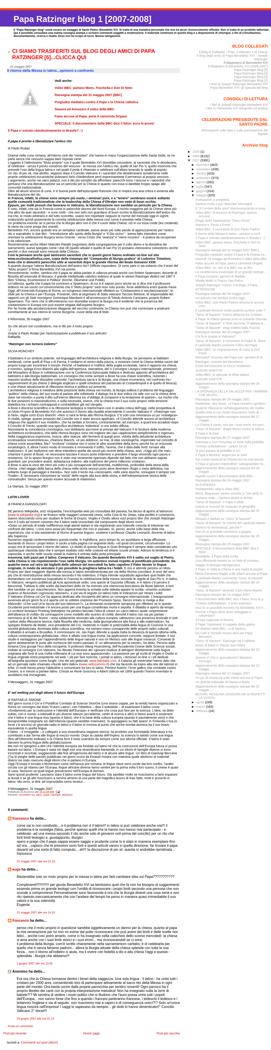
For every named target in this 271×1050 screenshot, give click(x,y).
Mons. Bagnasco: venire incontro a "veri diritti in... (230, 493)
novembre (203, 169)
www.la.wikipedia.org (24, 515)
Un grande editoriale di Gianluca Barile (223, 682)
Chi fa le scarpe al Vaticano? (216, 336)
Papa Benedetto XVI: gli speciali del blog (239, 87)
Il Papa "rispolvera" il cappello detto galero (225, 624)
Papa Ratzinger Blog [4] (251, 73)
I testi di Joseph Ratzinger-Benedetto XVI (238, 84)
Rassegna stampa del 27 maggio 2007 (223, 437)
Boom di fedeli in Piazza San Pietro (220, 645)
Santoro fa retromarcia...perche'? (219, 527)
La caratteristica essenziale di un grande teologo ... (231, 272)
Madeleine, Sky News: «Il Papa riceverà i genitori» (231, 403)
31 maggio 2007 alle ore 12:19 (36, 861)
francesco (20, 818)
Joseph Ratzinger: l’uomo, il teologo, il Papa (226, 285)
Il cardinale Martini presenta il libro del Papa (226, 345)
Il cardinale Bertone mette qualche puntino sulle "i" (231, 310)
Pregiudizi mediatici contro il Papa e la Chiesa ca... (231, 254)
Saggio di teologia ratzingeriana (218, 565)
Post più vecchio (168, 1033)
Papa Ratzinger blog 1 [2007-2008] (82, 19)
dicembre (203, 165)
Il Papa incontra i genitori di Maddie (220, 276)
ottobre (201, 173)
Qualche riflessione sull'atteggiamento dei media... (231, 408)
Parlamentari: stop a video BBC (218, 489)
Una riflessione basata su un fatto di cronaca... (228, 560)
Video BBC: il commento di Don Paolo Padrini (228, 229)
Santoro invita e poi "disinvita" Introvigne (224, 204)
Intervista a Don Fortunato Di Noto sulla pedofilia (230, 442)
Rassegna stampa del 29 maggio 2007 (223, 332)
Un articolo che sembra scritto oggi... (221, 298)
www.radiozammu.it (94, 664)
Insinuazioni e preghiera (212, 199)
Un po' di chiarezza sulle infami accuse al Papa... (230, 678)
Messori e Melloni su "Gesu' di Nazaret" (223, 519)
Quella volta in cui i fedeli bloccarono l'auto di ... (229, 412)
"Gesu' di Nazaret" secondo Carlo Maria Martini (229, 590)
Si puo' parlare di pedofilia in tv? (218, 451)
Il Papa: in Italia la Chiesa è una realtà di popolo (229, 569)
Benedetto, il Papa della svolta (217, 556)
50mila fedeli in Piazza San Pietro (219, 280)
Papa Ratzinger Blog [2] (251, 80)
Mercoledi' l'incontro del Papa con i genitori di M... (230, 357)
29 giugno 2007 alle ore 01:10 (35, 1018)
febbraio (202, 711)
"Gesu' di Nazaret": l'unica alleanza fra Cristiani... (230, 314)
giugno (201, 191)
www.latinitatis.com (103, 660)
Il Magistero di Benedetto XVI (246, 62)
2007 (196, 160)
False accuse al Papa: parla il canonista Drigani (229, 263)
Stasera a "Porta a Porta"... (215, 225)
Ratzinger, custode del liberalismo (219, 362)
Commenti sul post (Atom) (39, 1042)
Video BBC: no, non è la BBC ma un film (224, 268)
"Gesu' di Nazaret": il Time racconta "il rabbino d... (231, 323)
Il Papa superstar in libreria (214, 620)
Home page (91, 1033)
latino (39, 794)
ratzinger (55, 794)
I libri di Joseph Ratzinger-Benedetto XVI (239, 105)
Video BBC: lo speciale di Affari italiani (222, 374)
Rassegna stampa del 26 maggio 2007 (223, 480)
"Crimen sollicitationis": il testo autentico (223, 603)
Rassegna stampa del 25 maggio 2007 (223, 544)
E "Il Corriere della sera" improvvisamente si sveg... (232, 208)
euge (16, 869)
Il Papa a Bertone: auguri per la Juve (221, 455)
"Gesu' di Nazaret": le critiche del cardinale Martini (231, 523)
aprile (200, 702)
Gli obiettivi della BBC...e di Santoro (221, 628)
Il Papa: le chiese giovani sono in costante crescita (231, 319)
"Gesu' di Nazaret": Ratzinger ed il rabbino (225, 641)
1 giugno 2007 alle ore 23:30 (34, 963)
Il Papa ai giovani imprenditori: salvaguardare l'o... (231, 464)
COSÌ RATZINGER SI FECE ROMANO (223, 366)
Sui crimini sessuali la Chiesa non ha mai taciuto (230, 459)
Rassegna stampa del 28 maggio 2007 (223, 399)
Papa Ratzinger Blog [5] (251, 70)
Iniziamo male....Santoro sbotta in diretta (224, 498)
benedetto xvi (27, 794)
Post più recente (14, 1033)
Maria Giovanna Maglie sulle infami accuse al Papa (232, 573)
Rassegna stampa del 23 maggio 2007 (223, 673)
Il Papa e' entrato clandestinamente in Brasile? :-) (230, 238)
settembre (203, 178)
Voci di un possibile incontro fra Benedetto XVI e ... (231, 607)
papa (46, 794)
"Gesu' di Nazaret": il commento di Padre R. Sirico (231, 341)
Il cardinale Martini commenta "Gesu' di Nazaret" (230, 578)
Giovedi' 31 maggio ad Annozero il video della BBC (231, 259)
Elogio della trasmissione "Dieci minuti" (223, 220)
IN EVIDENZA (206, 485)
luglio (200, 186)
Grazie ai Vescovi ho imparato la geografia (225, 506)
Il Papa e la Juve (207, 433)
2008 (196, 156)
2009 (196, 151)
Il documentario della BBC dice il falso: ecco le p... (231, 599)
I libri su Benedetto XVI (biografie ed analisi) (237, 108)
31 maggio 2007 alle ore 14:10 (36, 912)
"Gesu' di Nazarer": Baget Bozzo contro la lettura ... (232, 429)
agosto (201, 182)
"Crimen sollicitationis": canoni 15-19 (221, 446)
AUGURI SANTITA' (209, 370)
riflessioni (67, 794)
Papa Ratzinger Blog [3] (251, 77)
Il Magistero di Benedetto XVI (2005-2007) (238, 66)
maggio (202, 195)
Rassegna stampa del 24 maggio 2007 (223, 594)
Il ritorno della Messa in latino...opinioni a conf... (229, 233)
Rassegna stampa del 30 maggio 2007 (223, 294)
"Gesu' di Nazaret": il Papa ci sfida (220, 502)
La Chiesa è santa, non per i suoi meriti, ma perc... (231, 424)
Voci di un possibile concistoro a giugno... (225, 531)
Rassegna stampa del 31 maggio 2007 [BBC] (227, 250)
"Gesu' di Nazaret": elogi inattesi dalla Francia (228, 328)
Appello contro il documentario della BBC (224, 476)
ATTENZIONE (205, 289)
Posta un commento (20, 1026)
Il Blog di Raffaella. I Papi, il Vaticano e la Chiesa (233, 52)
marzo (201, 706)
